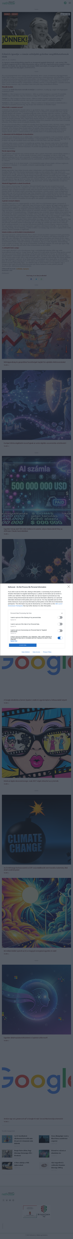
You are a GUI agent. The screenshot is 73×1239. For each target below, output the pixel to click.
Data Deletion (26, 652)
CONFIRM (22, 645)
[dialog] (36, 619)
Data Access (36, 652)
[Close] (69, 587)
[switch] (60, 617)
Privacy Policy (47, 652)
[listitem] (36, 613)
